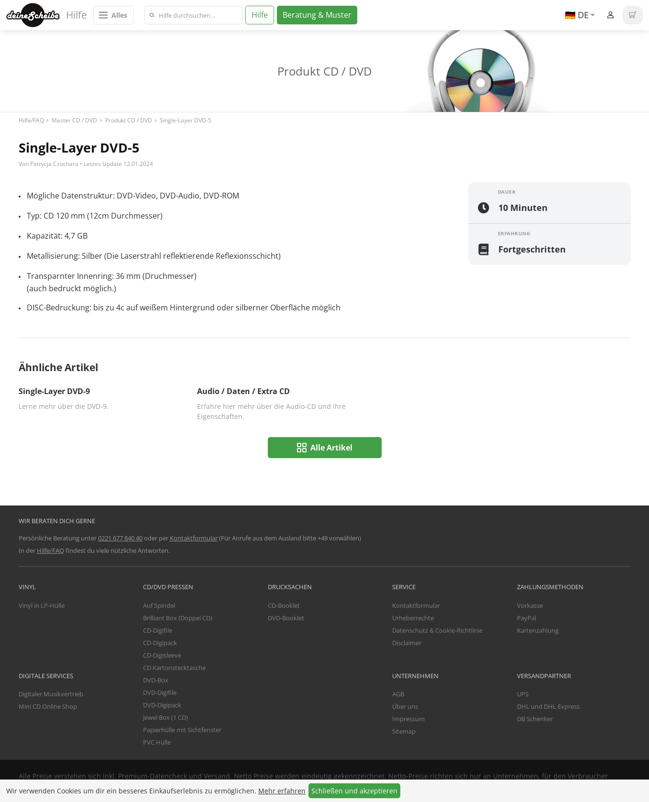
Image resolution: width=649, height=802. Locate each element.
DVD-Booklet (286, 618)
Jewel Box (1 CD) (165, 717)
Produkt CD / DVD (128, 120)
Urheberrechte (413, 618)
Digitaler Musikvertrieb (51, 694)
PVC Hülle (157, 742)
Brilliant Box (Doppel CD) (177, 618)
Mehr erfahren (282, 790)
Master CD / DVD (74, 120)
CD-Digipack (160, 642)
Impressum (408, 718)
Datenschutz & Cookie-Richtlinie (437, 630)
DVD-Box (155, 680)
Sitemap (404, 731)
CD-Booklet (284, 605)
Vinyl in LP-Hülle (42, 605)
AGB (398, 694)
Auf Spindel (159, 605)
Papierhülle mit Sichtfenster (182, 729)
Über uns (405, 706)
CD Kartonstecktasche (174, 667)
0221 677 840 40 (120, 538)
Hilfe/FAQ (31, 120)
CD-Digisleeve (162, 655)
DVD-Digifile (159, 692)
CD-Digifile (157, 630)
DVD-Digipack (162, 705)
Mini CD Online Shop (48, 706)
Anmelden (610, 15)
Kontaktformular (194, 538)
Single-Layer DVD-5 (185, 120)
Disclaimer (406, 642)
